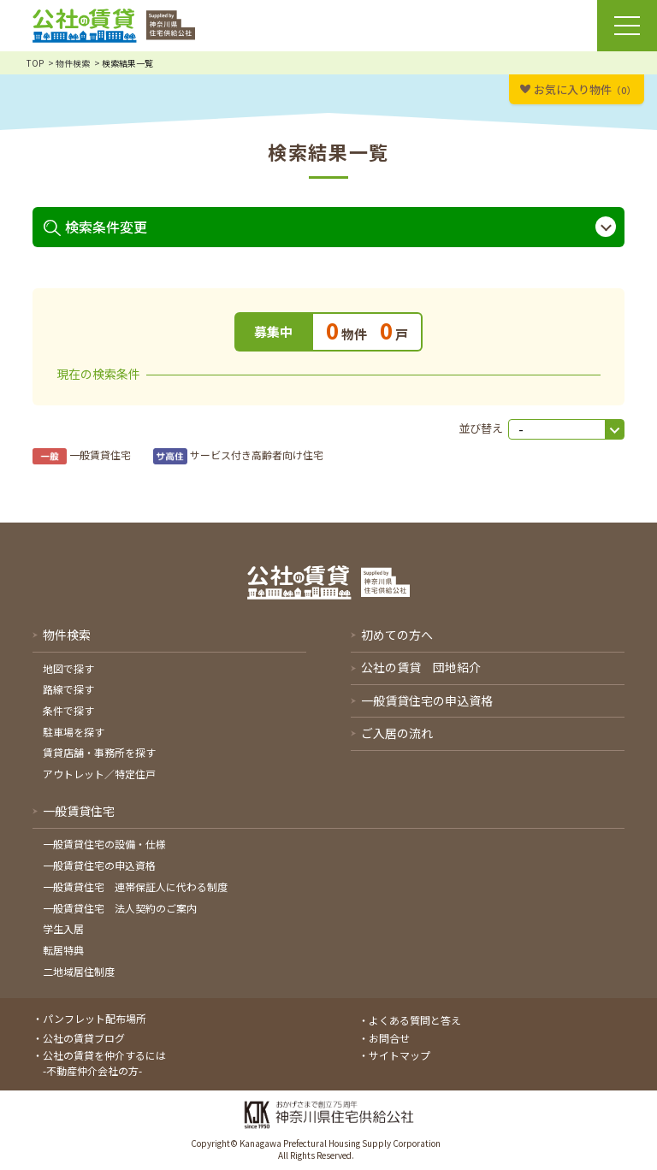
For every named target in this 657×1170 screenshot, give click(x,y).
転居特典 (63, 949)
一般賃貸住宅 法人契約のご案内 (120, 908)
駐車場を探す (73, 731)
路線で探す (68, 689)
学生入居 (63, 928)
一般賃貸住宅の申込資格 (99, 865)
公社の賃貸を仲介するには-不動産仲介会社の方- (104, 1063)
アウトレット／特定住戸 (99, 773)
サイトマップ (399, 1055)
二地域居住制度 (79, 971)
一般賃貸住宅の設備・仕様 (104, 843)
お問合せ (389, 1038)
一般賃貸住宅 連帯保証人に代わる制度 (135, 886)
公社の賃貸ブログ (84, 1038)
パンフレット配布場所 (94, 1018)
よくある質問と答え (415, 1020)
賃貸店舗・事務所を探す (99, 752)
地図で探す (68, 668)
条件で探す (68, 710)
